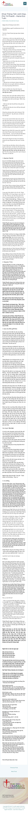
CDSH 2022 (5, 21)
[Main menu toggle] (25, 3)
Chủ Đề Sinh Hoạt (14, 21)
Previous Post (14, 767)
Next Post (14, 771)
